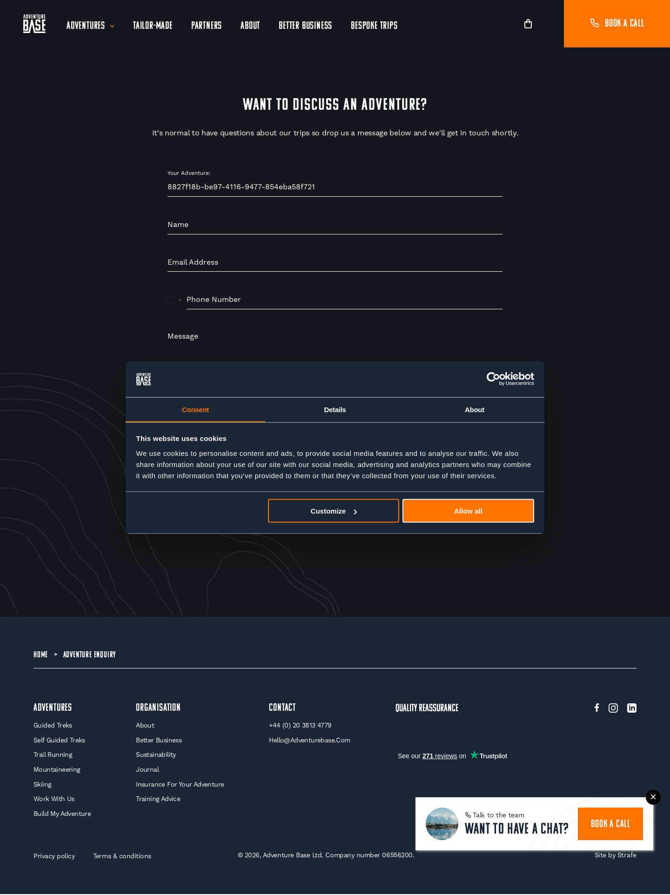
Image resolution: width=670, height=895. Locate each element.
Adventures (86, 26)
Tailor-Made (153, 26)
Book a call (617, 24)
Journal (147, 770)
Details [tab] (335, 409)
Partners (206, 26)
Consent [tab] (195, 409)
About (250, 26)
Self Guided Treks (59, 741)
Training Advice (158, 799)
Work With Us (54, 799)
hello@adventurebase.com (309, 741)
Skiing (42, 785)
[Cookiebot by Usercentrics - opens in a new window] (493, 379)
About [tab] (474, 409)
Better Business (305, 26)
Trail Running (53, 756)
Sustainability (156, 756)
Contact (282, 709)
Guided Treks (53, 726)
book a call (610, 824)
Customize (334, 511)
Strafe (626, 856)
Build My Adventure (62, 814)
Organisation (158, 709)
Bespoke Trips (374, 26)
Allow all (468, 511)
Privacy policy (54, 857)
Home (41, 655)
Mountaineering (57, 770)
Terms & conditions (122, 857)
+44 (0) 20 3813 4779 (300, 726)
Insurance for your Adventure (180, 785)
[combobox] (175, 300)
